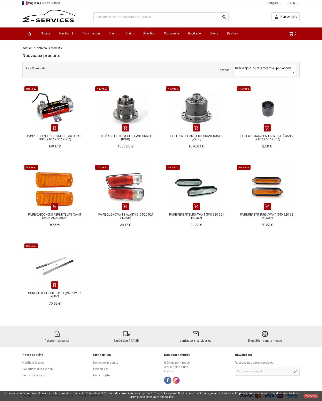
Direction (149, 33)
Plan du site (101, 369)
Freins (130, 33)
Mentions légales (33, 362)
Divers (214, 33)
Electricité (66, 33)
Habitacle (194, 33)
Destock (232, 33)
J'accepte (311, 396)
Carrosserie (171, 33)
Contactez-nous (33, 375)
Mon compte (101, 375)
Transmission (91, 33)
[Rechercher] (161, 17)
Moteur (45, 33)
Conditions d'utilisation (37, 369)
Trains (113, 33)
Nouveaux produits (105, 362)
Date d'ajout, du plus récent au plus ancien (265, 70)
